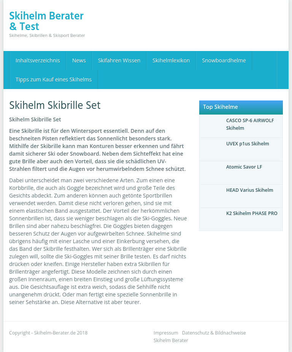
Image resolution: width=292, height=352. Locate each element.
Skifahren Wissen (119, 60)
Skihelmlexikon (171, 60)
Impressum (166, 333)
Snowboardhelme (224, 60)
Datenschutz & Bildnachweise (214, 333)
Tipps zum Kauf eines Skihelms (54, 79)
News (79, 60)
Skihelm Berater (171, 340)
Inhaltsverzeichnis (38, 60)
